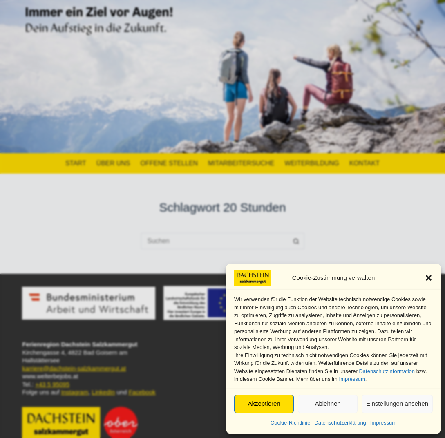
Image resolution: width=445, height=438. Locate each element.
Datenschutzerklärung (340, 423)
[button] (429, 278)
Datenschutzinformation (387, 371)
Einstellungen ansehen (397, 403)
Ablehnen (327, 403)
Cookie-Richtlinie (291, 423)
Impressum (352, 379)
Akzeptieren (264, 403)
